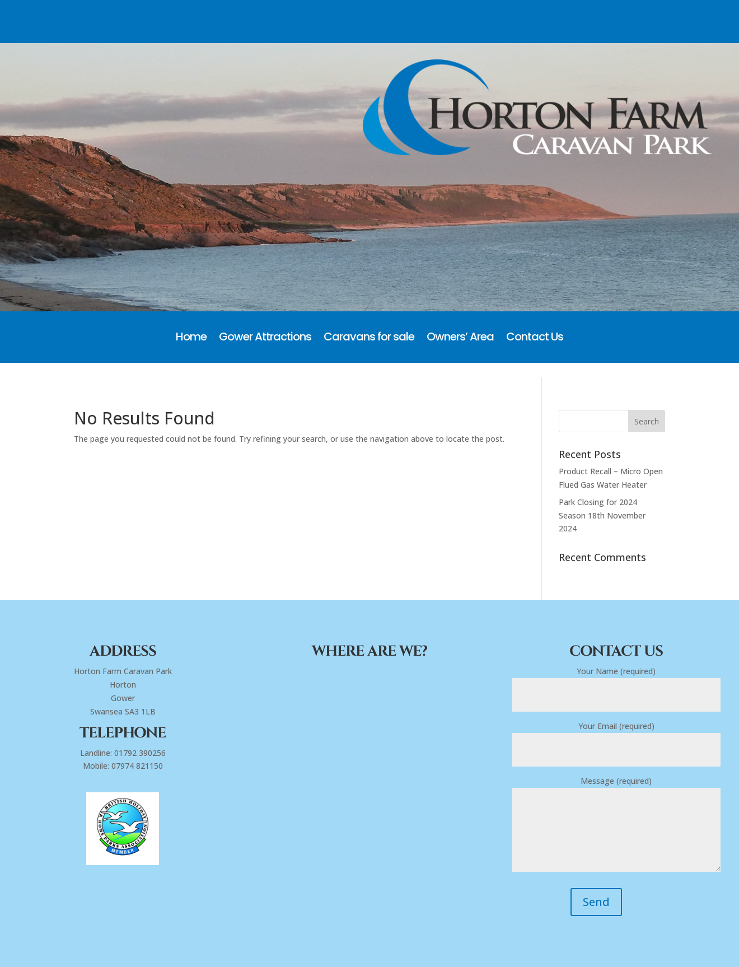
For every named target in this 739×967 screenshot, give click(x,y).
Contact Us (534, 338)
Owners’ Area (460, 338)
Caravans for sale (369, 338)
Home (191, 338)
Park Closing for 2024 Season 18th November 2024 (602, 515)
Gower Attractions (265, 338)
